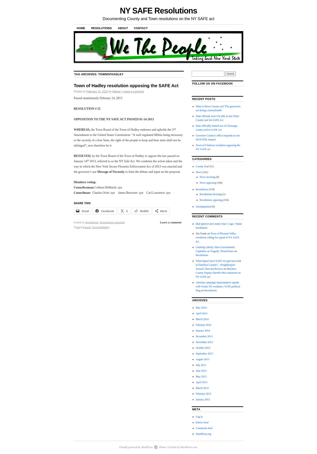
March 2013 (202, 388)
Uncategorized (203, 206)
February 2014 (203, 324)
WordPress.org (203, 433)
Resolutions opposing (112, 222)
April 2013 (201, 382)
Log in (199, 416)
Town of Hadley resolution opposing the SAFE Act (126, 85)
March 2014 (202, 319)
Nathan (116, 91)
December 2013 (204, 336)
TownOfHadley (101, 227)
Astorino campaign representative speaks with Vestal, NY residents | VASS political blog (218, 286)
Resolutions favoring (211, 194)
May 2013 (201, 376)
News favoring (207, 177)
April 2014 (201, 313)
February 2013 (203, 393)
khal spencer (202, 223)
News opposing (208, 182)
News (199, 172)
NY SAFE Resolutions (158, 10)
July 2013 (201, 365)
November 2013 (204, 342)
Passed (86, 227)
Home (81, 28)
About (123, 28)
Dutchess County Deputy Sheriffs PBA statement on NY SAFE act (218, 272)
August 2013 (202, 359)
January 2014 (203, 330)
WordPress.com (189, 447)
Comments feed (204, 428)
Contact (141, 28)
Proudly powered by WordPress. (136, 447)
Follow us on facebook (212, 83)
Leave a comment (133, 91)
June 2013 (201, 370)
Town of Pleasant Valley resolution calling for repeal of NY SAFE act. (217, 237)
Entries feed (202, 422)
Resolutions (101, 28)
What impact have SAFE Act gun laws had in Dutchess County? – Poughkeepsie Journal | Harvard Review (218, 264)
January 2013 (203, 399)
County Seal (202, 166)
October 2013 (203, 347)
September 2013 (204, 353)
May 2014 (201, 307)
